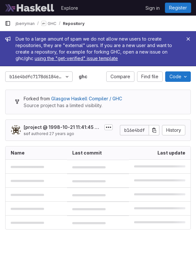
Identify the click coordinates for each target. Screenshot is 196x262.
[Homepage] (30, 8)
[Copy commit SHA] (154, 130)
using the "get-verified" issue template (76, 58)
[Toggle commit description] (108, 127)
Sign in (152, 8)
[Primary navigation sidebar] (8, 23)
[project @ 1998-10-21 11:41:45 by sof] (62, 127)
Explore (69, 8)
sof (27, 133)
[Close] (188, 39)
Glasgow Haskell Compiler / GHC (86, 98)
